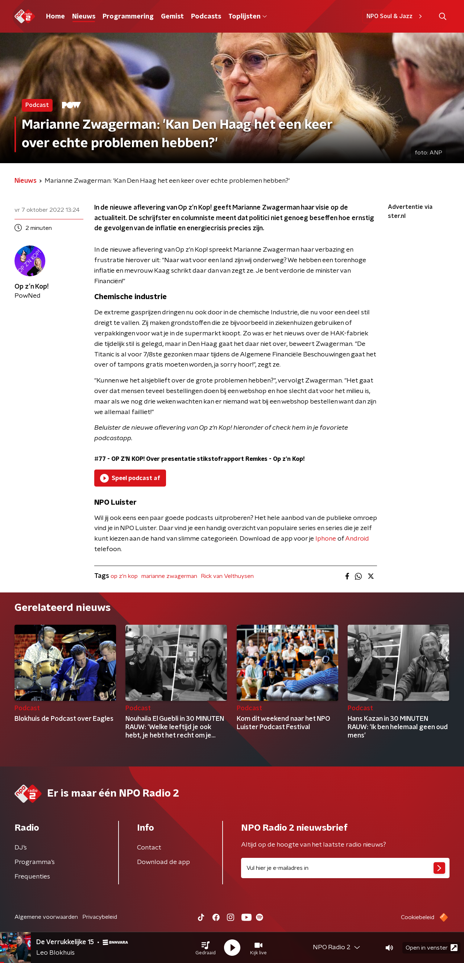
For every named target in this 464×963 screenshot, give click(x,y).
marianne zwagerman (169, 576)
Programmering (128, 16)
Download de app (163, 862)
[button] (205, 947)
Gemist (172, 16)
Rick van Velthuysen (227, 576)
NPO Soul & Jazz (395, 16)
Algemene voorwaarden (46, 917)
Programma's (34, 862)
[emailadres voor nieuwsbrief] (345, 868)
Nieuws (83, 16)
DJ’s (20, 847)
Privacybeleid (99, 917)
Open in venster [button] (431, 947)
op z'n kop (124, 576)
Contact (149, 847)
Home (55, 16)
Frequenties (32, 876)
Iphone (325, 539)
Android (357, 539)
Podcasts (206, 16)
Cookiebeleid (417, 917)
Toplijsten (247, 16)
